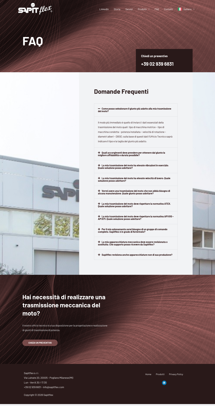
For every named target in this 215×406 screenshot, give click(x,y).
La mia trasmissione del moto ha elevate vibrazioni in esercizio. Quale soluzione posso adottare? (134, 166)
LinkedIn (104, 9)
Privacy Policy (176, 376)
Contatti (168, 9)
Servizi (129, 9)
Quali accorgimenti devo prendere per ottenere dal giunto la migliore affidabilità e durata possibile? (132, 153)
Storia (117, 9)
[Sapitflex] (35, 8)
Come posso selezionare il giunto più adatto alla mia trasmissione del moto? (135, 110)
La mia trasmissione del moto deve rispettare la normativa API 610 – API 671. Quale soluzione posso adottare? (134, 217)
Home (148, 376)
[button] (136, 110)
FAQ (157, 9)
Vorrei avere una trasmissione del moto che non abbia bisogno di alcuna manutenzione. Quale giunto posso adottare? (135, 191)
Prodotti (142, 9)
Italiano (187, 9)
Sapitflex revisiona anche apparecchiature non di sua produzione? (129, 255)
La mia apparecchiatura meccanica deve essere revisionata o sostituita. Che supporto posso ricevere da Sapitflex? (134, 242)
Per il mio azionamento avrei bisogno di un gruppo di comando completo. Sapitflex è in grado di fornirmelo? (133, 230)
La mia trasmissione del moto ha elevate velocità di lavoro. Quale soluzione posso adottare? (135, 179)
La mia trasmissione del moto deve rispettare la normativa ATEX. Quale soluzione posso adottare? (135, 204)
